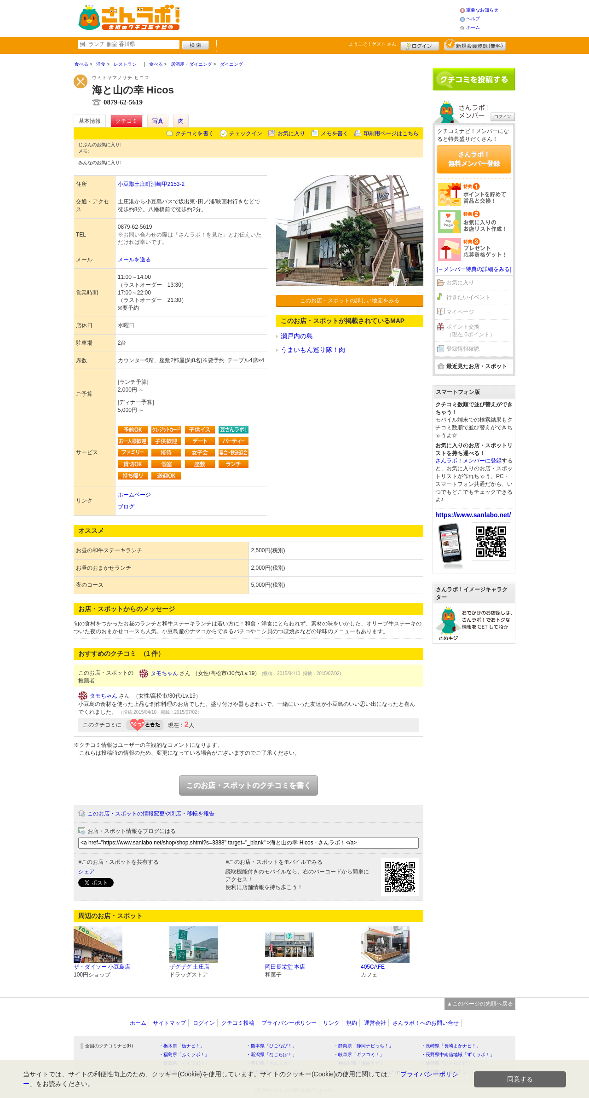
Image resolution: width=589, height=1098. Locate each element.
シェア (86, 871)
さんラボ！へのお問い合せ (426, 1023)
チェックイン (245, 133)
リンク (331, 1023)
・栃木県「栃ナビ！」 (182, 1045)
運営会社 (375, 1023)
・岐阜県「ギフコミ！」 (359, 1054)
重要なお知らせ (482, 9)
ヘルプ (473, 18)
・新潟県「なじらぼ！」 (271, 1054)
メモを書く (334, 133)
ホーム (473, 27)
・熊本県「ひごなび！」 (271, 1045)
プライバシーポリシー (289, 1023)
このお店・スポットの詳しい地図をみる (349, 300)
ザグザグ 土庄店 (189, 967)
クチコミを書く (194, 133)
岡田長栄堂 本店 (285, 967)
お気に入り (291, 133)
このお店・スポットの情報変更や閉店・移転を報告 (150, 813)
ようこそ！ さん (372, 43)
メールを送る (134, 259)
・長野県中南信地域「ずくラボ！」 (458, 1054)
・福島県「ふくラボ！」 (184, 1054)
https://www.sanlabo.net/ (473, 515)
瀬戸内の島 (297, 336)
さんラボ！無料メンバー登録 (474, 158)
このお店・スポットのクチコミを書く (248, 785)
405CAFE (373, 967)
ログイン (419, 45)
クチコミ (126, 121)
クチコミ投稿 (237, 1023)
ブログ (126, 506)
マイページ (460, 312)
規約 (351, 1023)
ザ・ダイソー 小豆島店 (102, 967)
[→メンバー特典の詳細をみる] (474, 269)
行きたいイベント (468, 297)
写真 (157, 121)
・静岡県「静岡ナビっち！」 (363, 1045)
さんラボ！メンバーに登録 (468, 460)
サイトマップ (169, 1023)
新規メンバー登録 (475, 45)
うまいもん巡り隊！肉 (313, 349)
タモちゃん (164, 673)
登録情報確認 (462, 349)
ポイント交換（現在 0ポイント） (470, 331)
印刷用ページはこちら (391, 133)
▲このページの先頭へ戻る (480, 1003)
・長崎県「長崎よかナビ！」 (451, 1045)
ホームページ (134, 494)
